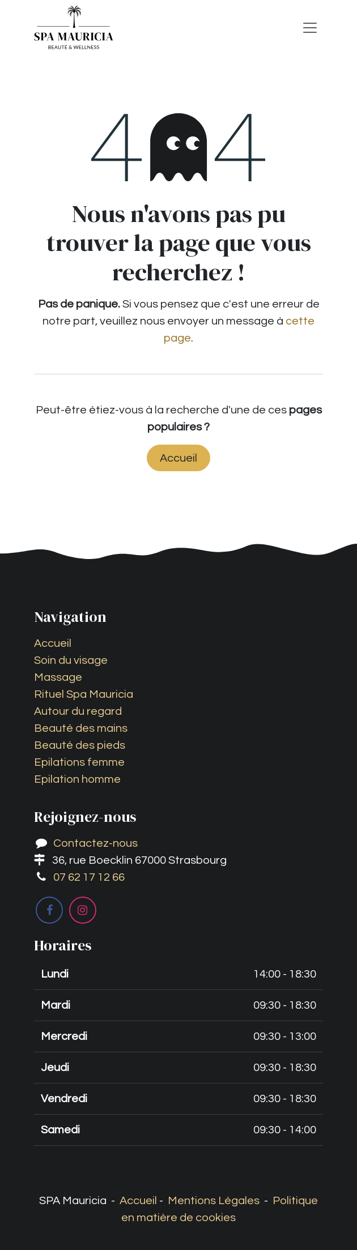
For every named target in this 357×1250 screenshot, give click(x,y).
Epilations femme (79, 762)
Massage (58, 677)
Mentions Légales (214, 1200)
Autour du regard (78, 711)
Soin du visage (71, 660)
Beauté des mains (81, 728)
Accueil (178, 458)
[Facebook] (49, 910)
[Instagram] (82, 910)
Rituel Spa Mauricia (83, 694)
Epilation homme (77, 779)
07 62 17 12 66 (89, 877)
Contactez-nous (95, 843)
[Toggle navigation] (310, 27)
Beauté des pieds (79, 745)
